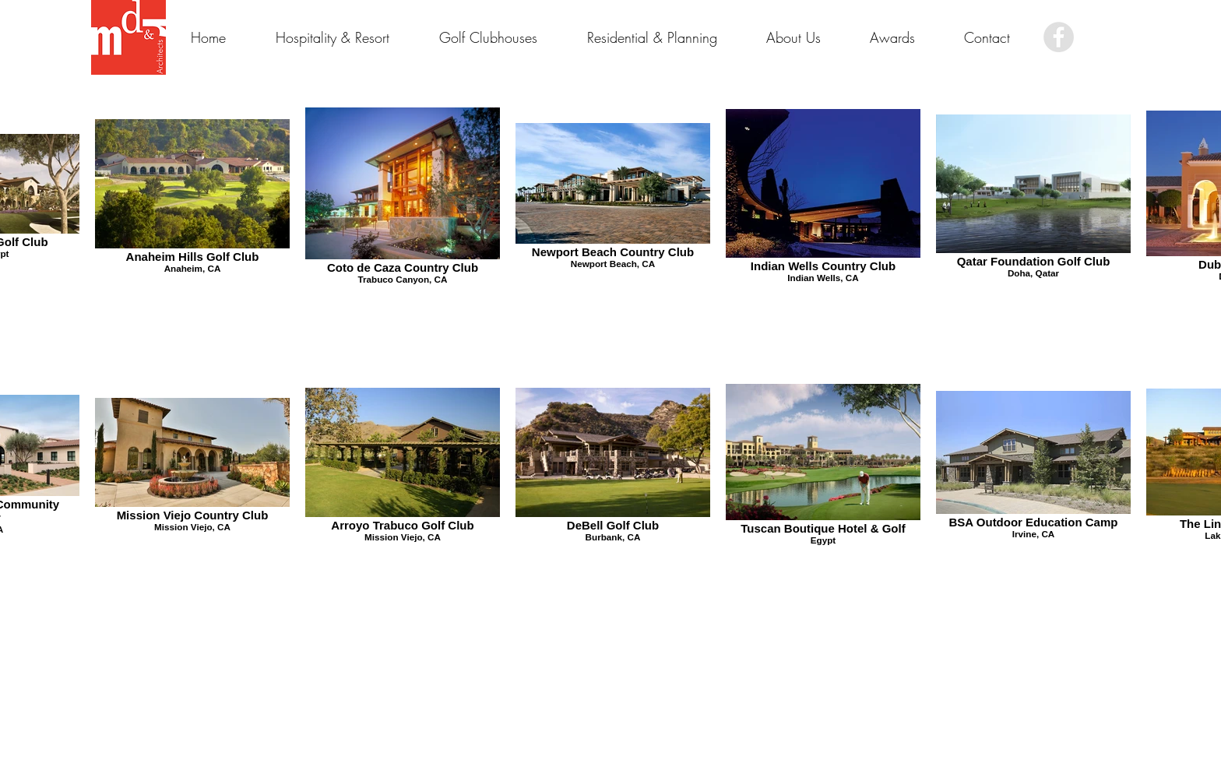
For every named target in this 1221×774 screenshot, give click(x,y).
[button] (892, 37)
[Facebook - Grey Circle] (1058, 37)
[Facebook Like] (1109, 37)
